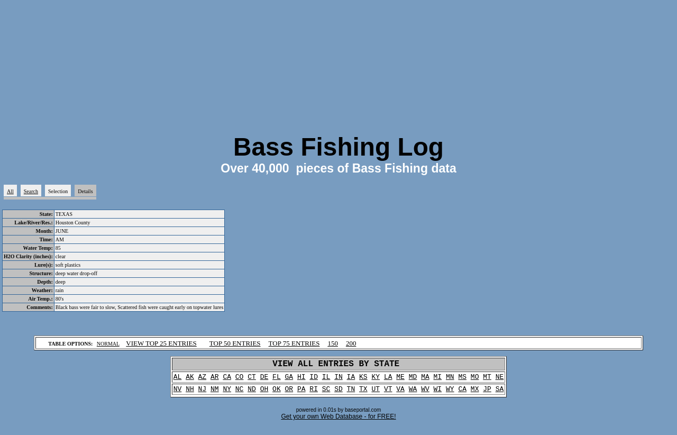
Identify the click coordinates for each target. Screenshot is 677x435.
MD (413, 380)
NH (190, 393)
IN (338, 380)
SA (500, 393)
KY (375, 380)
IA (351, 380)
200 (351, 343)
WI (438, 393)
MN (450, 380)
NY (227, 393)
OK (276, 393)
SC (326, 393)
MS (462, 380)
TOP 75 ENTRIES (294, 343)
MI (438, 380)
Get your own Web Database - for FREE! (338, 421)
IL (326, 380)
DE (264, 380)
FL (276, 380)
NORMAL (108, 344)
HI (301, 380)
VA (400, 393)
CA (227, 380)
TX (363, 393)
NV (177, 393)
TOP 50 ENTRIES (235, 343)
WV (425, 393)
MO (475, 380)
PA (301, 393)
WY (450, 393)
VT (388, 393)
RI (313, 393)
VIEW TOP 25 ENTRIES (161, 343)
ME (400, 380)
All (10, 191)
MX (475, 393)
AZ (202, 380)
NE (500, 380)
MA (425, 380)
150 (332, 343)
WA (413, 393)
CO (239, 380)
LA (388, 380)
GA (289, 380)
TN (351, 393)
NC (239, 393)
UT (375, 393)
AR (215, 380)
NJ (202, 393)
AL (177, 380)
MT (487, 380)
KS (363, 380)
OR (289, 393)
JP (487, 393)
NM (215, 393)
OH (264, 393)
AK (190, 380)
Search (31, 191)
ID (313, 380)
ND (252, 393)
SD (338, 393)
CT (252, 380)
